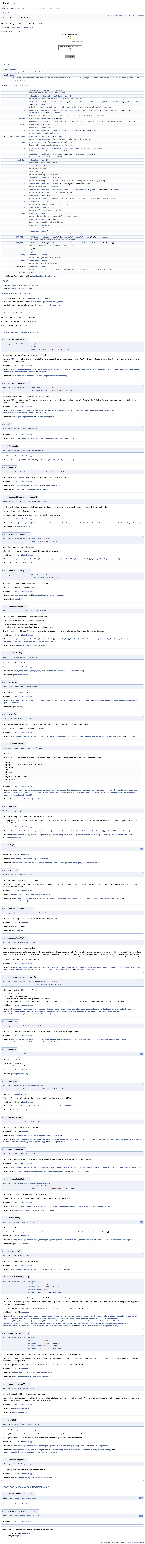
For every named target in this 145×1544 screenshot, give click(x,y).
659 (16, 891)
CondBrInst (21, 160)
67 (16, 1131)
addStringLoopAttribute (38, 237)
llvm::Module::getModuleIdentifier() (62, 736)
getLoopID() (134, 369)
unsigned (66, 243)
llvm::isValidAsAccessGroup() (61, 969)
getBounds (32, 136)
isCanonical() (18, 599)
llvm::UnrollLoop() (20, 1110)
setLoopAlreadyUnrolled (38, 225)
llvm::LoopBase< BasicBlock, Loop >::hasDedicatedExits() (119, 1167)
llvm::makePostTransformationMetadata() (19, 372)
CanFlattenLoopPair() (21, 1139)
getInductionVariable (37, 142)
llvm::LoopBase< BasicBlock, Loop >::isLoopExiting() (116, 1240)
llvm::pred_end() (114, 559)
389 (16, 786)
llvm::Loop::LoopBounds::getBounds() (25, 485)
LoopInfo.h (24, 325)
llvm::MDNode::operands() (86, 969)
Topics (24, 8)
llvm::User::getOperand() (119, 639)
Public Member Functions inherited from (30, 276)
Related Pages (15, 8)
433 (16, 1035)
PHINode (22, 119)
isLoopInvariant (35, 90)
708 (16, 456)
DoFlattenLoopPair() (44, 863)
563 (16, 1474)
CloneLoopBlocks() (20, 1412)
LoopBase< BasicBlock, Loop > (21, 288)
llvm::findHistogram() (83, 1139)
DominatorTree (52, 184)
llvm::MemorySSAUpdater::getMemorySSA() (49, 1321)
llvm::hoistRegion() (20, 930)
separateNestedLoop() (21, 1210)
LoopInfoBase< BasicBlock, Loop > (23, 285)
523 (16, 827)
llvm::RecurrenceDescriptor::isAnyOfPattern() (124, 1139)
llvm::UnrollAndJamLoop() (80, 1171)
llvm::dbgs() (15, 438)
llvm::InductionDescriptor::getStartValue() (19, 1042)
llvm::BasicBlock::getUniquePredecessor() (89, 792)
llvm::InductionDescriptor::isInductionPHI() (48, 595)
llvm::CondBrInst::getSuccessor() (126, 790)
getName (31, 273)
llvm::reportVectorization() (110, 898)
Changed (64, 102)
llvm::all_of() (15, 926)
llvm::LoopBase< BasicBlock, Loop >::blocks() (34, 967)
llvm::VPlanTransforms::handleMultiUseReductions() (58, 898)
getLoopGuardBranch (36, 160)
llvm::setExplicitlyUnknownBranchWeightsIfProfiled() (97, 1326)
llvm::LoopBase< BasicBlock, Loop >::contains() (35, 559)
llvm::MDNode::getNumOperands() (91, 831)
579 (16, 365)
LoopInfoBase (18, 1516)
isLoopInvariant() (44, 1323)
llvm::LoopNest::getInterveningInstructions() (30, 489)
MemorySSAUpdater (104, 102)
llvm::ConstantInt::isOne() (48, 1042)
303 (16, 1236)
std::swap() (128, 559)
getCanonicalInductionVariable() (25, 563)
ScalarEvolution (135, 102)
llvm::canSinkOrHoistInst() (40, 1139)
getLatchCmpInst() (62, 639)
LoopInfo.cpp (27, 365)
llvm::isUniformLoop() (21, 527)
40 (14, 325)
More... (40, 23)
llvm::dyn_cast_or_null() (32, 671)
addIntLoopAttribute (37, 243)
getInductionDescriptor (38, 148)
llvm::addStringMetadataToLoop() (64, 835)
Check (31, 121)
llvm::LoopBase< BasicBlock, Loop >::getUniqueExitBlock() (50, 792)
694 (16, 732)
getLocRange (33, 261)
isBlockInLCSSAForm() (66, 1106)
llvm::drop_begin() (43, 700)
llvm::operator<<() (93, 863)
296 (16, 1070)
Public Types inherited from (25, 298)
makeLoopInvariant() (57, 1142)
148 (16, 555)
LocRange (13, 69)
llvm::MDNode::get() (44, 369)
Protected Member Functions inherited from (31, 305)
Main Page (5, 8)
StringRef (55, 237)
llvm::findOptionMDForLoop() (89, 835)
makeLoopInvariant (36, 102)
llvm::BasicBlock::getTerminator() (15, 792)
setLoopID (32, 219)
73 (16, 922)
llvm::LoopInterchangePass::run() (15, 901)
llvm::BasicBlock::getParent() (87, 736)
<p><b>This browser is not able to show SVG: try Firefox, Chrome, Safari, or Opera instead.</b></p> (72, 46)
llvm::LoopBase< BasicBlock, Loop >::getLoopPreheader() (91, 790)
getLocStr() (33, 898)
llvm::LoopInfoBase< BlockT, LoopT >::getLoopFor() (74, 1206)
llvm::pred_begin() (100, 559)
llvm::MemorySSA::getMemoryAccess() (17, 1321)
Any (103, 359)
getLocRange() (106, 835)
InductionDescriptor (78, 148)
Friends (131, 15)
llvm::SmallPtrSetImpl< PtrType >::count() (76, 967)
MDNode (23, 213)
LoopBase (16, 1498)
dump (30, 249)
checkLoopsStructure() (21, 1171)
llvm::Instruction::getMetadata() (65, 831)
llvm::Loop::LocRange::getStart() (38, 894)
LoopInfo (82, 190)
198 (16, 667)
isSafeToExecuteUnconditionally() (15, 1142)
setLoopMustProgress (37, 231)
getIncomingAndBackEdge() (80, 523)
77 (16, 1368)
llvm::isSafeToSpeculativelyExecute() (66, 1323)
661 (16, 696)
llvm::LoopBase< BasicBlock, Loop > (45, 276)
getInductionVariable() (51, 485)
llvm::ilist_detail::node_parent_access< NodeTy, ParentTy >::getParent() (29, 1011)
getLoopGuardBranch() (19, 1074)
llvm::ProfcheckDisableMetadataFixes (17, 1326)
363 (16, 1005)
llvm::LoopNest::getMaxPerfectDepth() (67, 863)
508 (16, 1265)
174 (16, 519)
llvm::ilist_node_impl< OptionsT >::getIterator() (57, 1318)
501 (16, 1163)
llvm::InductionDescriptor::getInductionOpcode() (115, 1009)
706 (16, 434)
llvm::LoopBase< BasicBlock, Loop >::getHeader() (111, 369)
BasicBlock (55, 130)
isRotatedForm (34, 172)
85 (16, 1312)
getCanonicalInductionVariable (41, 119)
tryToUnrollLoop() (104, 1450)
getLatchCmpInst (35, 124)
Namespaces (33, 8)
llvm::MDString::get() (60, 369)
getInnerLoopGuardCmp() (23, 799)
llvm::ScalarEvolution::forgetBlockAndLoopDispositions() (115, 1316)
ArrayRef (69, 237)
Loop (8, 12)
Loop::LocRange (8, 687)
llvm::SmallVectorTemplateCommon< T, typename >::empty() (70, 1316)
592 (16, 963)
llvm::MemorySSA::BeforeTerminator (25, 1316)
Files (51, 8)
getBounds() (17, 645)
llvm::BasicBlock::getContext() (80, 369)
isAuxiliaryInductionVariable (41, 154)
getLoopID (32, 213)
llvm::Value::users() (43, 1014)
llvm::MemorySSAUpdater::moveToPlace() (113, 1323)
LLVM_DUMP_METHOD (9, 429)
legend (72, 59)
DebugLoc (23, 255)
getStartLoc (33, 255)
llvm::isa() (137, 523)
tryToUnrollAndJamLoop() (12, 837)
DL (35, 700)
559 (16, 1404)
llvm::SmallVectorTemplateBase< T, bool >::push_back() (52, 1326)
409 (16, 855)
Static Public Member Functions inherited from (32, 302)
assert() (14, 559)
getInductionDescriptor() (35, 645)
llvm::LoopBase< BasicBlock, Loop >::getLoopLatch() (89, 639)
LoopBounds (14, 75)
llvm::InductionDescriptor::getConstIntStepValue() (48, 1039)
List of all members (139, 15)
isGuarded (32, 166)
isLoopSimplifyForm (36, 196)
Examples (59, 8)
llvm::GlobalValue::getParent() (110, 736)
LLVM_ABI (19, 237)
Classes (43, 8)
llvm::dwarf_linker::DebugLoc (22, 700)
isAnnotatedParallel (37, 207)
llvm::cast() (15, 523)
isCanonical (33, 178)
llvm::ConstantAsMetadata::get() (23, 369)
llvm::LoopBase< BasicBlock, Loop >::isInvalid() (75, 1240)
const (46, 90)
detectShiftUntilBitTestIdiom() (62, 1139)
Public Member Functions (120, 15)
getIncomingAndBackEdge (38, 130)
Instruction (63, 96)
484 (16, 1102)
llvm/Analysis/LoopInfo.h (22, 27)
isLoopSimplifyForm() (47, 641)
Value (52, 90)
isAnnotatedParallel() (120, 835)
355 (16, 591)
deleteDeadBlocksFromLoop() (24, 863)
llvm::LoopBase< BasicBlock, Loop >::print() (57, 438)
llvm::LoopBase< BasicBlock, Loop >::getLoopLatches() (31, 831)
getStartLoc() (18, 707)
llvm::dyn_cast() (26, 523)
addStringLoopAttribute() (40, 835)
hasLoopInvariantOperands (39, 96)
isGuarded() (41, 799)
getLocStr (32, 267)
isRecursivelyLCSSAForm (38, 190)
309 (16, 481)
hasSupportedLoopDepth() (89, 898)
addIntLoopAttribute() (21, 835)
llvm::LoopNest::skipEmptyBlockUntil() (17, 795)
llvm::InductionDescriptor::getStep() (70, 1011)
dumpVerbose (33, 252)
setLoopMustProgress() (45, 417)
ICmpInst (22, 124)
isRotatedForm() (128, 792)
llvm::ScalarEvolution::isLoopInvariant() (18, 1014)
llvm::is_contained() (42, 969)
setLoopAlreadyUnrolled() (23, 417)
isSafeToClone (34, 201)
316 (16, 635)
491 (16, 1202)
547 (16, 1442)
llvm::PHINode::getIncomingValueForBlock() (109, 523)
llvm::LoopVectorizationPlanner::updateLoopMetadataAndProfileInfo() (40, 376)
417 (16, 1504)
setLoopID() (43, 372)
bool (25, 90)
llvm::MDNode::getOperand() (119, 831)
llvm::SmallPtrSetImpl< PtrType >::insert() (18, 969)
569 (16, 406)
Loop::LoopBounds (22, 472)
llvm (2, 12)
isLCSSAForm (33, 184)
